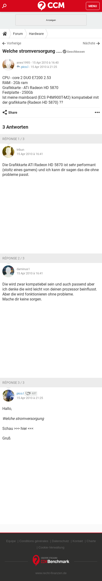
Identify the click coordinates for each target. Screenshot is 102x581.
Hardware (36, 34)
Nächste (89, 43)
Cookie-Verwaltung (51, 547)
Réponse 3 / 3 (13, 382)
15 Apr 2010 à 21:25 (44, 67)
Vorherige (14, 43)
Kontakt (78, 541)
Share (12, 112)
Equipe (11, 541)
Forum (18, 34)
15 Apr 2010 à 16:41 (30, 154)
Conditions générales (33, 541)
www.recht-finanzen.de (51, 573)
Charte (91, 541)
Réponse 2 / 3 (13, 258)
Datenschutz (60, 541)
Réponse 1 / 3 (13, 139)
